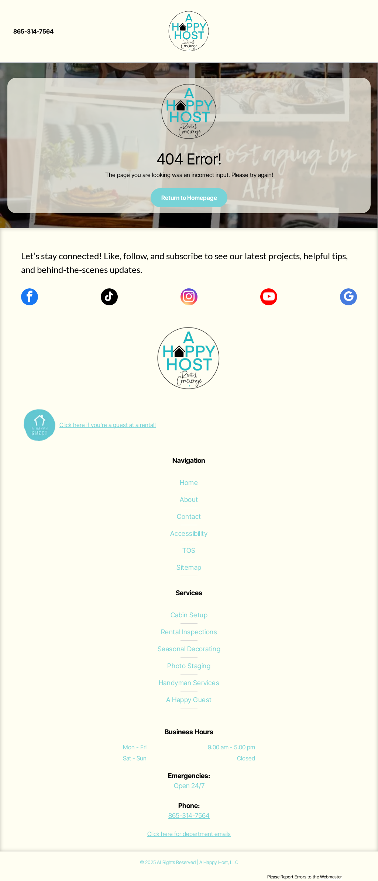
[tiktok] (109, 297)
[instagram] (189, 297)
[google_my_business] (348, 297)
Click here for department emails (189, 833)
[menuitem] (189, 482)
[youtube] (268, 297)
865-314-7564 (189, 815)
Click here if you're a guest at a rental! (107, 425)
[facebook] (29, 297)
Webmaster (331, 877)
